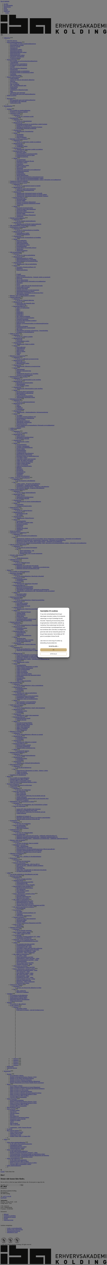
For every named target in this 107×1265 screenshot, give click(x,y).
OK (53, 650)
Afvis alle (53, 654)
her (56, 643)
